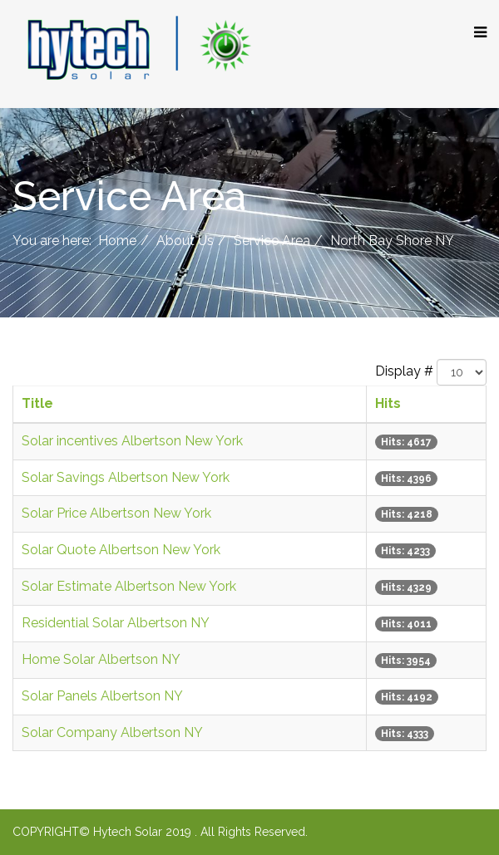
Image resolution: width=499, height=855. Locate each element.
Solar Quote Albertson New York (121, 550)
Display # (404, 371)
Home (117, 240)
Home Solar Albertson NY (101, 659)
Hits (388, 403)
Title (37, 403)
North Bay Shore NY (392, 240)
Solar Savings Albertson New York (126, 477)
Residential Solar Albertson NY (116, 623)
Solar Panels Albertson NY (102, 696)
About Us (185, 240)
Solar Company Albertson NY (112, 732)
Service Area (272, 240)
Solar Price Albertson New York (116, 513)
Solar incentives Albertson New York (132, 441)
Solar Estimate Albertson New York (129, 586)
